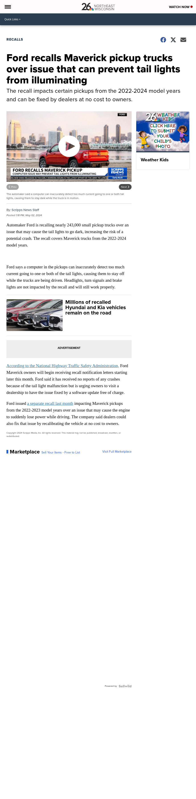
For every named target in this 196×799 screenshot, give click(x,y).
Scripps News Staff (25, 209)
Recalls (14, 39)
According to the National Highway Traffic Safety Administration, (62, 365)
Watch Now (181, 6)
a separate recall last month (50, 403)
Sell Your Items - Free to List (60, 452)
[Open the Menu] (7, 6)
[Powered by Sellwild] (125, 686)
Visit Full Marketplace (117, 451)
